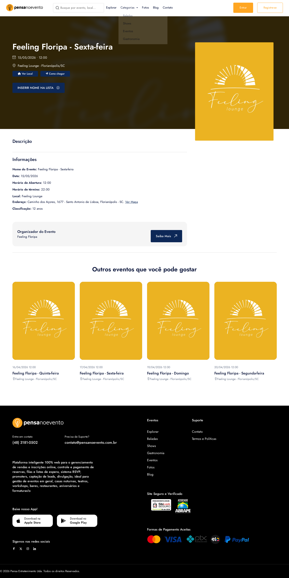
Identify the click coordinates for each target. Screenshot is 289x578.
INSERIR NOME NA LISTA (39, 88)
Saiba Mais (166, 236)
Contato (168, 7)
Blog (156, 7)
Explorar (111, 7)
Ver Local (25, 74)
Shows (151, 446)
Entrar (243, 8)
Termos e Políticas (204, 438)
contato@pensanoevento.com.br (91, 442)
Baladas (152, 438)
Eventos (152, 460)
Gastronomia (155, 453)
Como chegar (55, 74)
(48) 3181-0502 (25, 442)
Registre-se (270, 8)
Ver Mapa (131, 202)
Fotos (145, 7)
